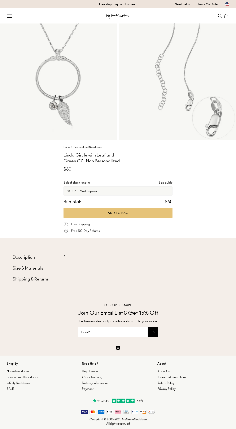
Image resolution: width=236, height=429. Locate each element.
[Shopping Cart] (226, 15)
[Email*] (112, 332)
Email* (85, 332)
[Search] (220, 15)
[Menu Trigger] (9, 15)
